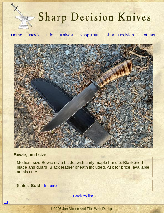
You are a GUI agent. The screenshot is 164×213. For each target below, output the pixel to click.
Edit (7, 202)
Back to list (83, 196)
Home (16, 34)
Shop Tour (89, 34)
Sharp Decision (119, 34)
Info (49, 34)
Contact (148, 34)
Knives (66, 34)
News (34, 34)
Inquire (50, 185)
